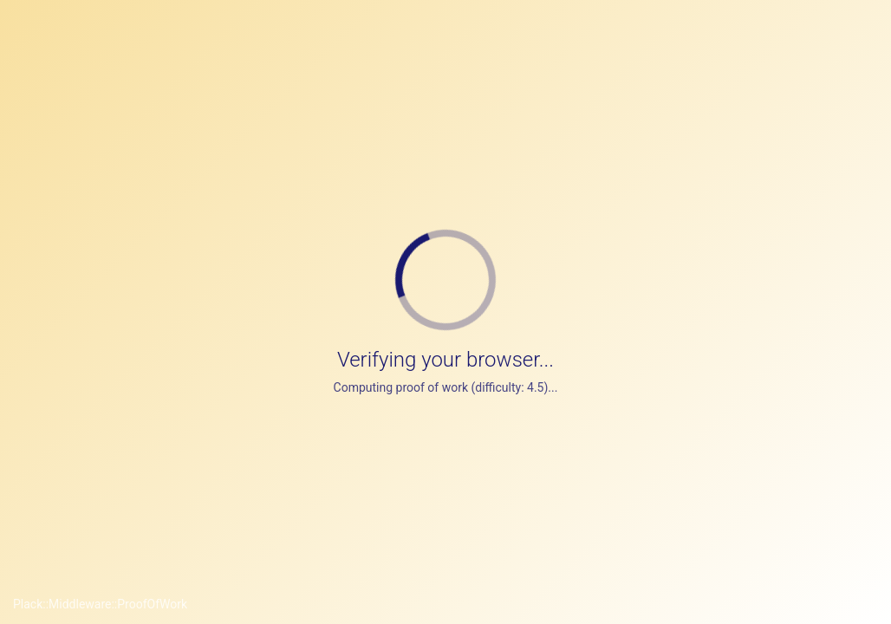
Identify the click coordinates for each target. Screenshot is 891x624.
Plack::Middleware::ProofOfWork (100, 604)
